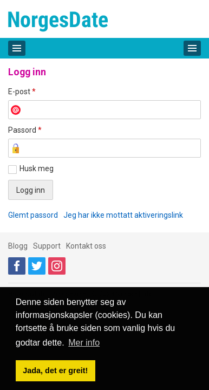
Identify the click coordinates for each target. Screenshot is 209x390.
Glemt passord (33, 215)
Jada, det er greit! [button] (55, 370)
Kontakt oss (86, 246)
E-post (22, 91)
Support (47, 246)
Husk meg (36, 168)
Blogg (18, 246)
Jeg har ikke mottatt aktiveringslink (123, 215)
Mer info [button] (84, 342)
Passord (25, 130)
